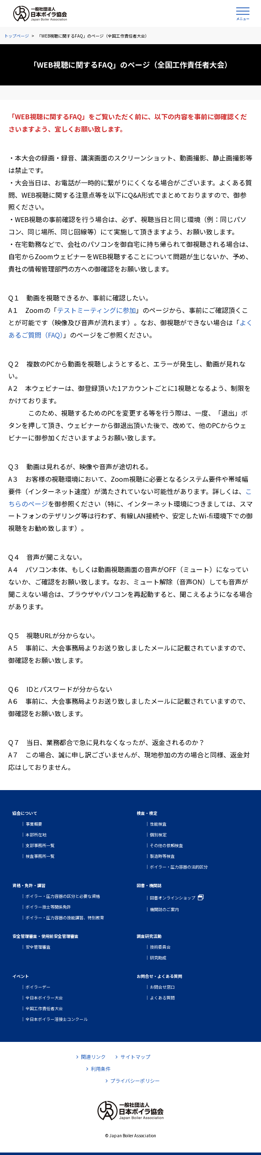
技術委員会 (160, 947)
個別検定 (158, 834)
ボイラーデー (38, 987)
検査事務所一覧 (40, 856)
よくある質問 (162, 997)
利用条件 (98, 1068)
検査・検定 (147, 813)
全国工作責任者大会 (44, 1008)
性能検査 (158, 824)
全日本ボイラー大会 (44, 997)
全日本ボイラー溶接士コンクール (57, 1019)
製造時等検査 (162, 856)
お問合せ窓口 (162, 987)
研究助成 (158, 957)
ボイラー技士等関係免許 (48, 907)
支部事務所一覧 (40, 845)
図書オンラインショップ (172, 898)
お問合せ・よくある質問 (159, 976)
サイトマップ (133, 1056)
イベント (20, 976)
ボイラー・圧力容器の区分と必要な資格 (63, 896)
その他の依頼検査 (166, 845)
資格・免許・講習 (28, 885)
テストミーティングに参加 (96, 310)
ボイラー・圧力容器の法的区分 (179, 867)
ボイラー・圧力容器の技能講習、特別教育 (65, 917)
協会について (24, 813)
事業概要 (34, 824)
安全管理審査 (38, 947)
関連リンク (91, 1056)
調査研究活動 (149, 936)
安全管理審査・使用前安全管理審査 (45, 936)
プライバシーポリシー (133, 1080)
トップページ (16, 36)
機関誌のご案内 (164, 909)
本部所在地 (36, 834)
